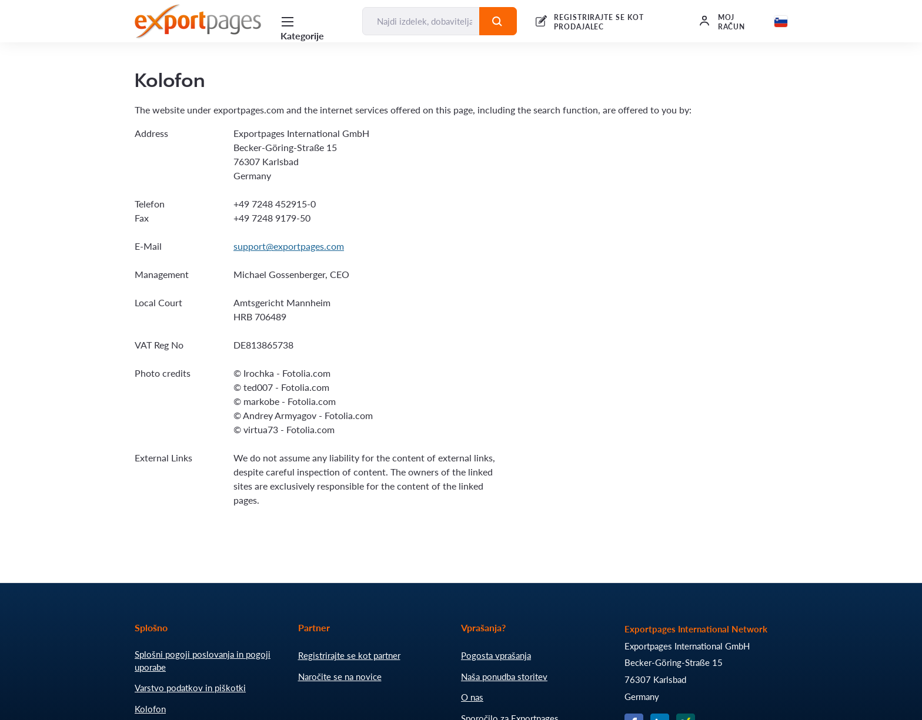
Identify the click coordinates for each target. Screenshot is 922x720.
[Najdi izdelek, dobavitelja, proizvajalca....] (420, 21)
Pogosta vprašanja (496, 655)
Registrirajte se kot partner (349, 655)
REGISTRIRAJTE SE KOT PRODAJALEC (599, 22)
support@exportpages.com (288, 246)
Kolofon (150, 709)
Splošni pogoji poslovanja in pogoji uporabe (202, 660)
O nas (472, 697)
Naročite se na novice (340, 676)
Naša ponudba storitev (504, 676)
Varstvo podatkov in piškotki (190, 687)
